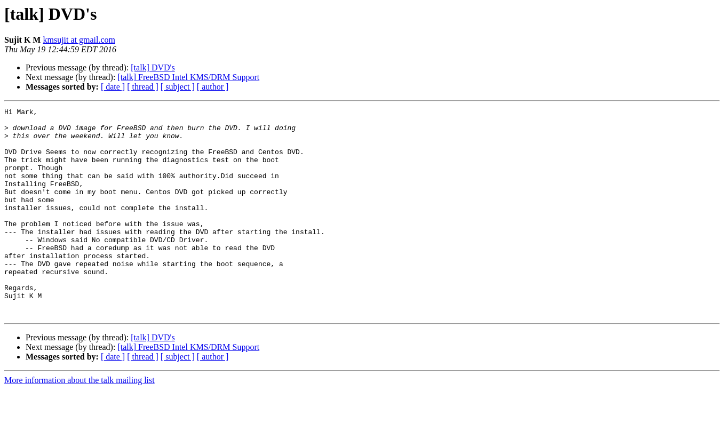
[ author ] (213, 86)
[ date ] (113, 86)
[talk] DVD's (152, 67)
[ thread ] (142, 86)
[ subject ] (178, 86)
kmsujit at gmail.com (79, 39)
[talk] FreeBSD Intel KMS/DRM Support (188, 77)
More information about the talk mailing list (79, 421)
